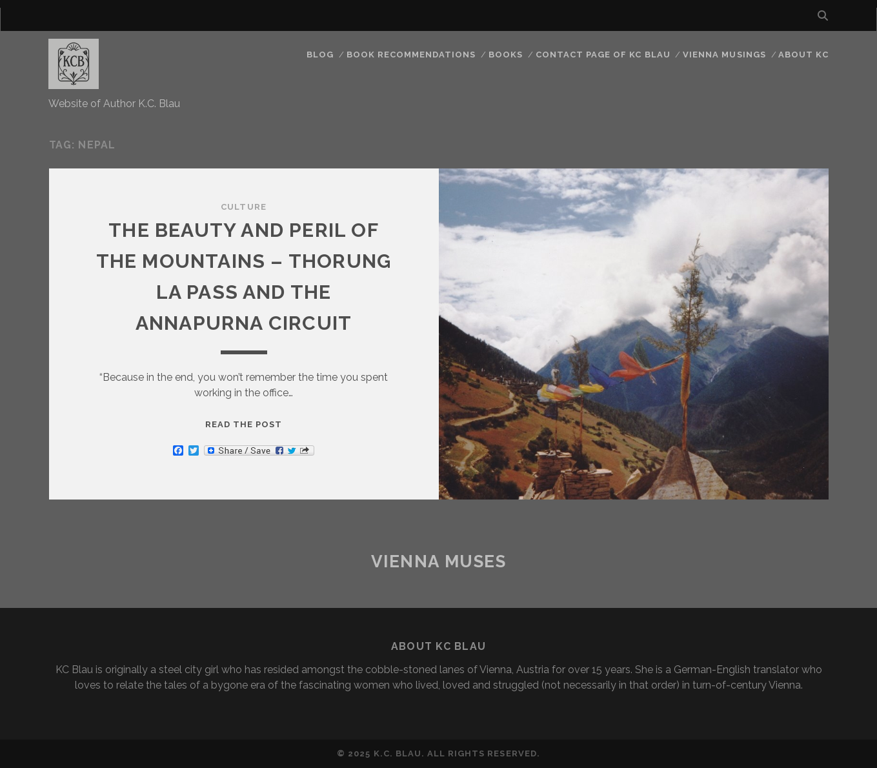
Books (506, 54)
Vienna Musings (724, 54)
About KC (803, 54)
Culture (243, 207)
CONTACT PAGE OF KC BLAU (603, 54)
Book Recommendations (411, 54)
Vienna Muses (439, 561)
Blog (320, 54)
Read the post (244, 424)
